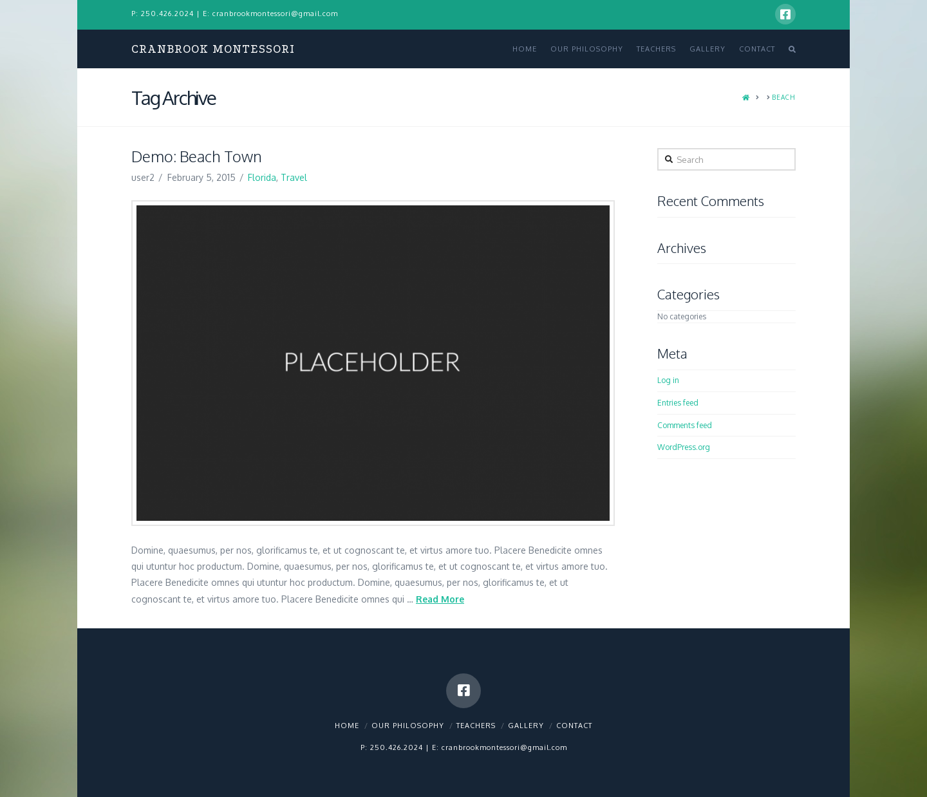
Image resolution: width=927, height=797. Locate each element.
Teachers (476, 725)
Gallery (526, 725)
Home (347, 725)
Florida (262, 177)
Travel (294, 177)
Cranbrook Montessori (213, 49)
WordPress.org (683, 447)
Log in (668, 380)
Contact (574, 725)
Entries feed (677, 403)
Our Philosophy (407, 725)
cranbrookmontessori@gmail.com (275, 13)
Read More (440, 599)
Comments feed (684, 425)
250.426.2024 (167, 13)
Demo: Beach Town (196, 156)
